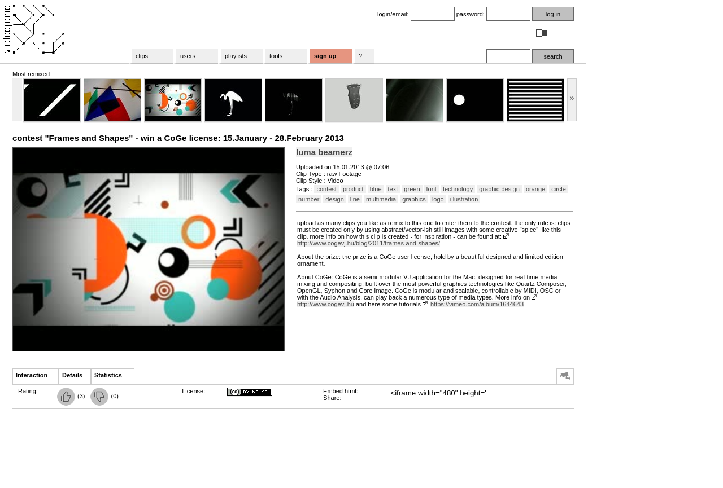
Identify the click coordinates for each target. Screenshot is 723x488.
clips (142, 55)
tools (275, 55)
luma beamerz (324, 152)
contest (326, 189)
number (308, 199)
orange (535, 189)
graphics (414, 199)
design (334, 199)
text (393, 189)
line (355, 199)
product (353, 189)
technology (458, 189)
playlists (236, 55)
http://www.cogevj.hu (325, 304)
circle (558, 189)
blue (376, 189)
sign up (325, 55)
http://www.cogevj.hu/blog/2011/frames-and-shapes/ (368, 243)
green (412, 189)
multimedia (381, 199)
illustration (464, 199)
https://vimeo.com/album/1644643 (477, 304)
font (431, 189)
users (187, 55)
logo (438, 199)
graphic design (499, 189)
